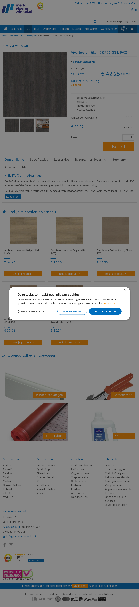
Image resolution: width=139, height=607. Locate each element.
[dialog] (69, 303)
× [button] (125, 290)
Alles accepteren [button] (105, 311)
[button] (31, 311)
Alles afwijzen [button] (72, 311)
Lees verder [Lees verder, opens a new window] (110, 302)
